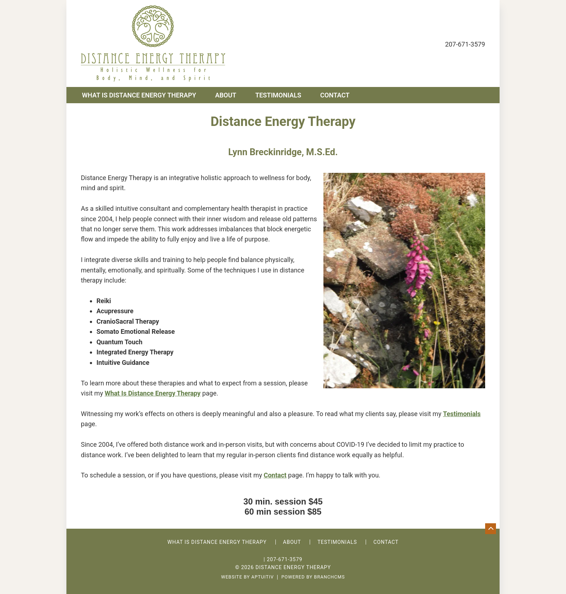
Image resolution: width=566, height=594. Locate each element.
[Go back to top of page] (490, 528)
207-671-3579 (465, 44)
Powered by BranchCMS (313, 577)
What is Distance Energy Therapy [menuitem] (139, 95)
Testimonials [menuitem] (278, 95)
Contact (275, 475)
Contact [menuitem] (334, 95)
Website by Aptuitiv (247, 577)
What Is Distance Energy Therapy (153, 393)
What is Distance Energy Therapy (217, 542)
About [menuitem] (225, 95)
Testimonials (337, 542)
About (292, 542)
